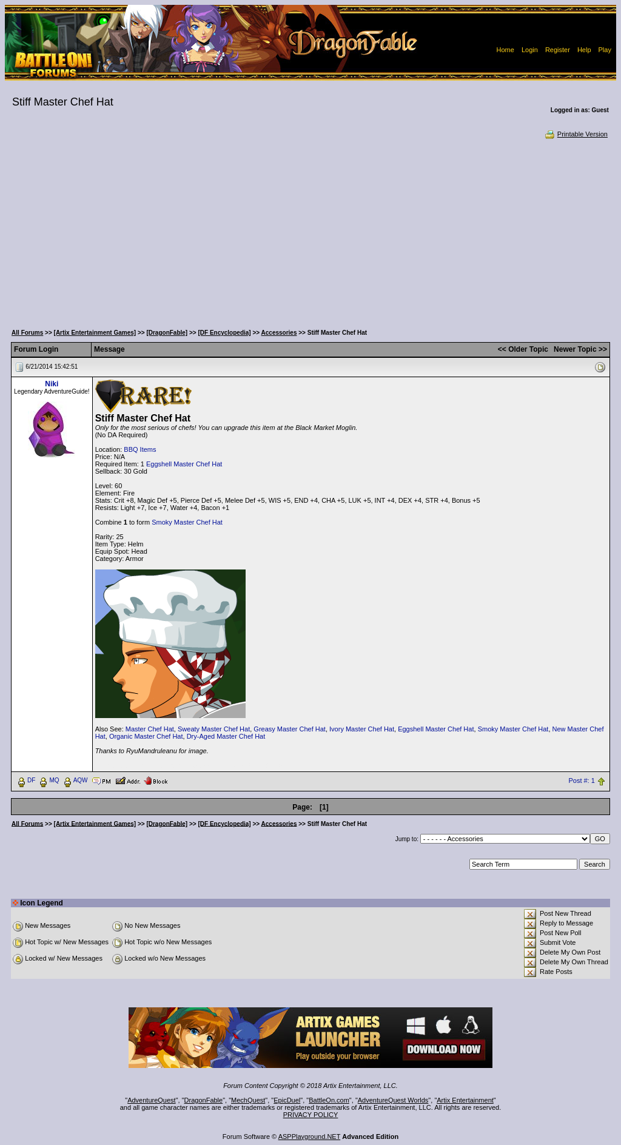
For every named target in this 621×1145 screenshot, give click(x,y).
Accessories (279, 332)
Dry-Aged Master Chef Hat (226, 736)
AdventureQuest (151, 1100)
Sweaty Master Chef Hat (214, 729)
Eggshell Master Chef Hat (184, 464)
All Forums (27, 332)
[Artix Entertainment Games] (95, 332)
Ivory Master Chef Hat (361, 729)
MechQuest (248, 1100)
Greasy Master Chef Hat (289, 729)
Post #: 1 (581, 780)
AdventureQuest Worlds (393, 1100)
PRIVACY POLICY (310, 1114)
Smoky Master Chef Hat (187, 522)
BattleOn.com (329, 1100)
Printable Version (576, 134)
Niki (51, 384)
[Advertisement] (310, 230)
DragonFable (203, 1100)
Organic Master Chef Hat (146, 736)
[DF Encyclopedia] (224, 332)
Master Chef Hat (150, 729)
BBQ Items (140, 449)
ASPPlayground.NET (309, 1136)
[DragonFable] (166, 332)
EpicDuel (287, 1100)
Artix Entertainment (465, 1100)
